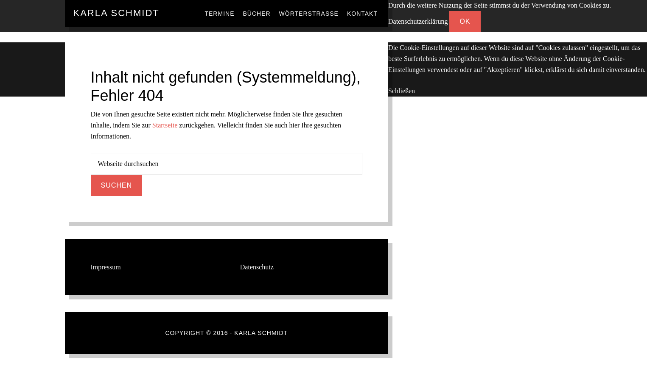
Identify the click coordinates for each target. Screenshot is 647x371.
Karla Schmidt (116, 13)
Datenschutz (257, 267)
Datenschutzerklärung (418, 21)
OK (464, 21)
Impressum (106, 267)
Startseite (165, 125)
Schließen (401, 90)
